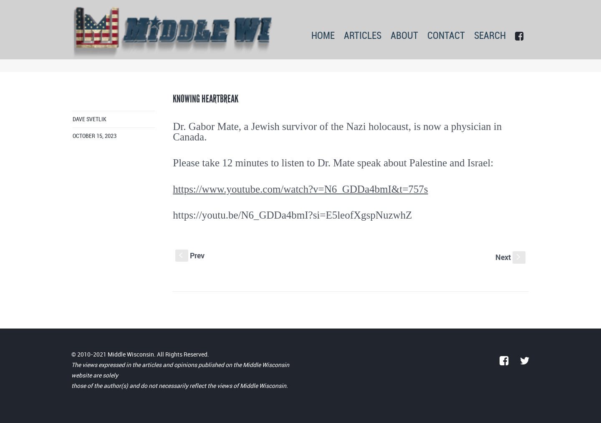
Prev (190, 255)
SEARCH (490, 36)
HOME (323, 36)
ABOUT (404, 36)
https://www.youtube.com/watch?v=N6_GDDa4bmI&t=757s (300, 189)
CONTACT (446, 36)
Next (510, 257)
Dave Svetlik (89, 119)
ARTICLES (362, 36)
